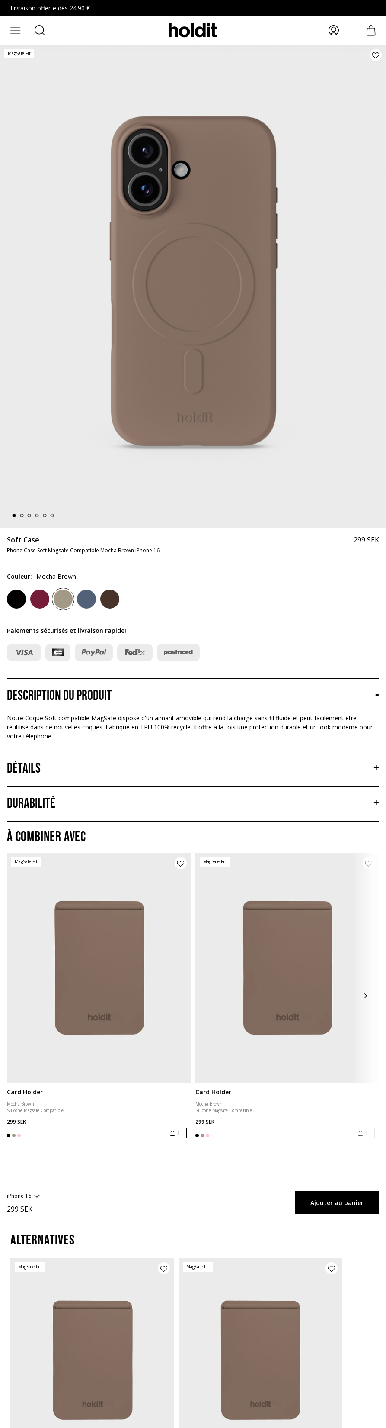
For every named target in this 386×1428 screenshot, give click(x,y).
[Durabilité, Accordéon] (193, 804)
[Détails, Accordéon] (193, 768)
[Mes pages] (334, 30)
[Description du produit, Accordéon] (193, 696)
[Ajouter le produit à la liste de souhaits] (376, 55)
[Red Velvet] (39, 599)
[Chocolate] (109, 599)
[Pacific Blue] (86, 599)
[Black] (16, 599)
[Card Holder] (99, 968)
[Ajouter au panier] (175, 1133)
